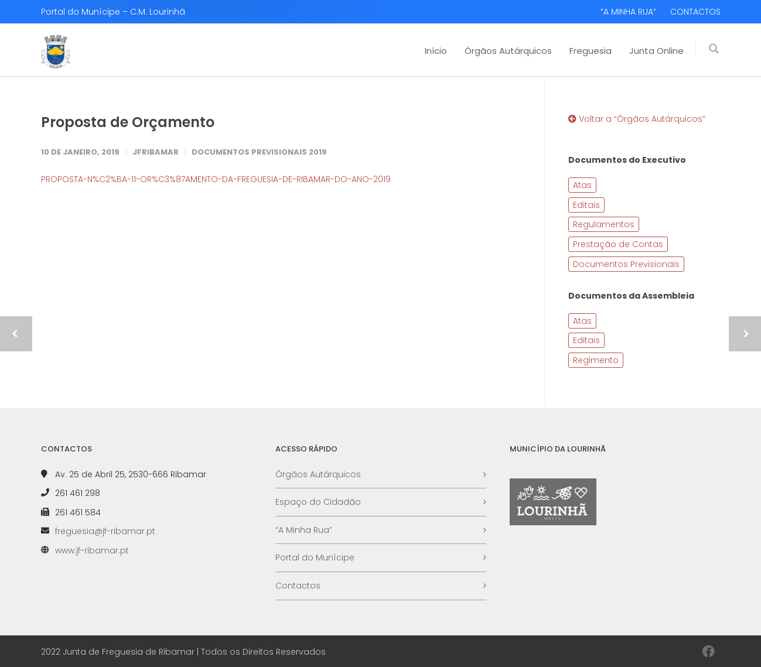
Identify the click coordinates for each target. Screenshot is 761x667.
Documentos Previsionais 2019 (259, 152)
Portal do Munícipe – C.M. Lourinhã (113, 12)
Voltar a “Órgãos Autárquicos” (636, 119)
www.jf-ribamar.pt (92, 550)
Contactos (297, 585)
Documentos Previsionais (626, 264)
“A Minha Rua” (303, 530)
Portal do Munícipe (314, 557)
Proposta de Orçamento (127, 122)
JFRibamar (155, 152)
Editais (586, 205)
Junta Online (656, 51)
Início (436, 51)
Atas (582, 185)
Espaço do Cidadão (318, 502)
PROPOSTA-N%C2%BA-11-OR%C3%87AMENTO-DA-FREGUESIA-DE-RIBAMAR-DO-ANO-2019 (216, 179)
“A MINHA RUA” (628, 12)
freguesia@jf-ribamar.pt (105, 531)
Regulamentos (603, 224)
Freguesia (590, 51)
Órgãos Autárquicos (508, 51)
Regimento (596, 360)
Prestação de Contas (618, 244)
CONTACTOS (695, 12)
